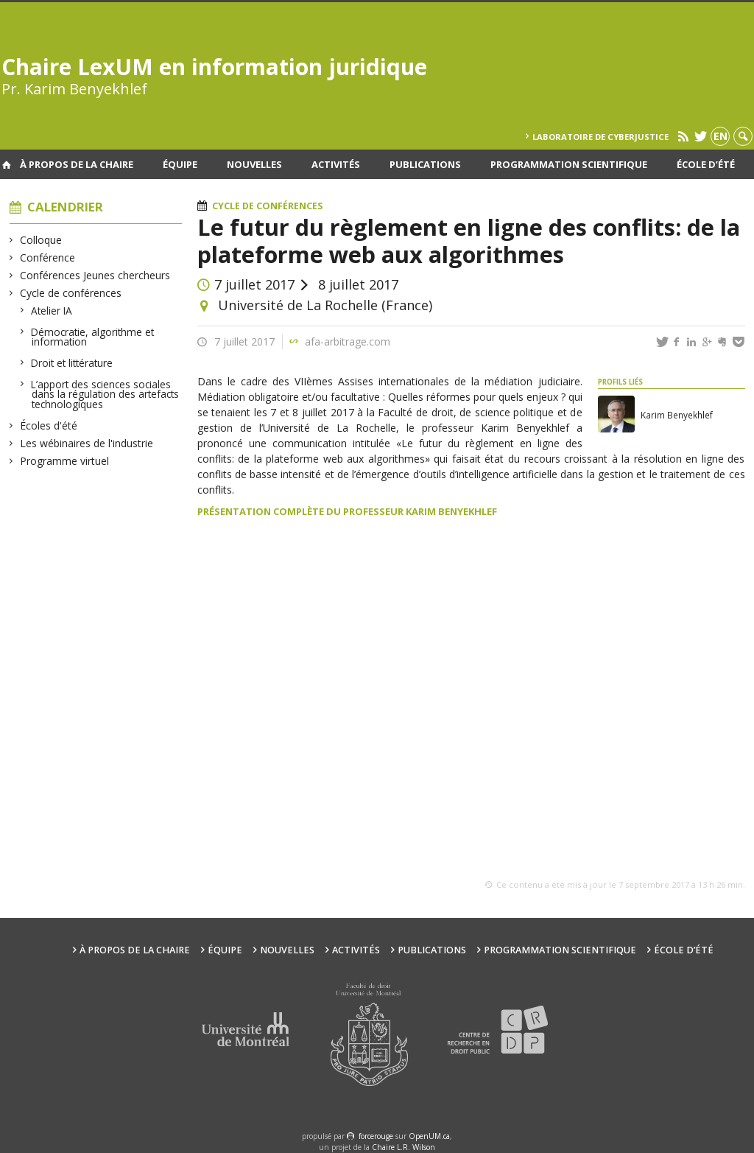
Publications (425, 164)
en (720, 136)
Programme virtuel (65, 461)
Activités (335, 164)
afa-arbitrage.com (347, 341)
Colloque (41, 240)
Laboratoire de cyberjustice (600, 136)
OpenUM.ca (429, 1136)
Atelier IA (52, 311)
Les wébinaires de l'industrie (87, 443)
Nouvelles (254, 164)
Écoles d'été (49, 425)
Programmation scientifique (568, 164)
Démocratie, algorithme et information (93, 337)
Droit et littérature (72, 363)
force (376, 1136)
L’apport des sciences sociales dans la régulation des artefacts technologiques (105, 394)
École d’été (706, 164)
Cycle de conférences (71, 293)
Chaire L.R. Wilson (403, 1147)
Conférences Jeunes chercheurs (95, 275)
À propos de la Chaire (76, 164)
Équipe (180, 164)
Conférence (48, 257)
